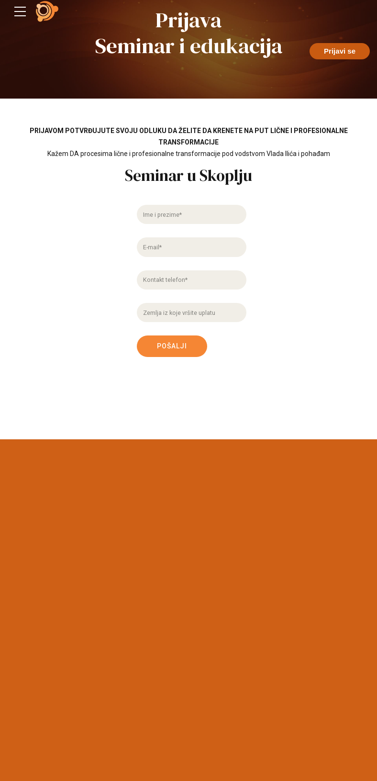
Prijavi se (339, 51)
